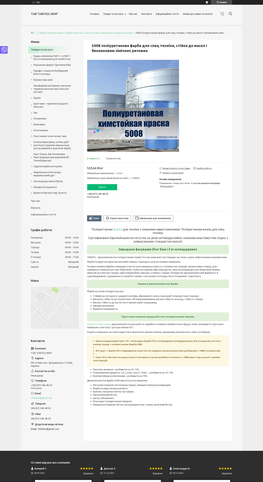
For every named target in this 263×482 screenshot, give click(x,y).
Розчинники (39, 118)
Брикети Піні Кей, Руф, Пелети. (50, 193)
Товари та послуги (113, 14)
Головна (94, 14)
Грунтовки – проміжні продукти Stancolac (50, 105)
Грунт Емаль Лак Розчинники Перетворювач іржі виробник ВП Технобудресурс (51, 157)
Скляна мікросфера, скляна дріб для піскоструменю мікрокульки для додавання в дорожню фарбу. (52, 145)
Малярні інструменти (45, 187)
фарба (117, 229)
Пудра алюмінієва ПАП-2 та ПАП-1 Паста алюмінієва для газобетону (51, 58)
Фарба (37, 98)
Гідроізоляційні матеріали (47, 166)
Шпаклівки (39, 124)
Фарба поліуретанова (52, 33)
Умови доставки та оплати (198, 14)
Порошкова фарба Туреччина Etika (52, 65)
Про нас (133, 14)
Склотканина (40, 130)
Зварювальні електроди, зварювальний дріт (47, 174)
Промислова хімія (43, 79)
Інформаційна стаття (167, 14)
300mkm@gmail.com (41, 398)
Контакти (146, 14)
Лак (35, 112)
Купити (102, 187)
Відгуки (35, 207)
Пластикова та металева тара (49, 136)
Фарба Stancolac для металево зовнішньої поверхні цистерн (99, 33)
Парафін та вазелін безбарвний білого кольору (50, 72)
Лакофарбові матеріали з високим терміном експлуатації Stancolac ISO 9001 (52, 88)
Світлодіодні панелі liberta (48, 181)
